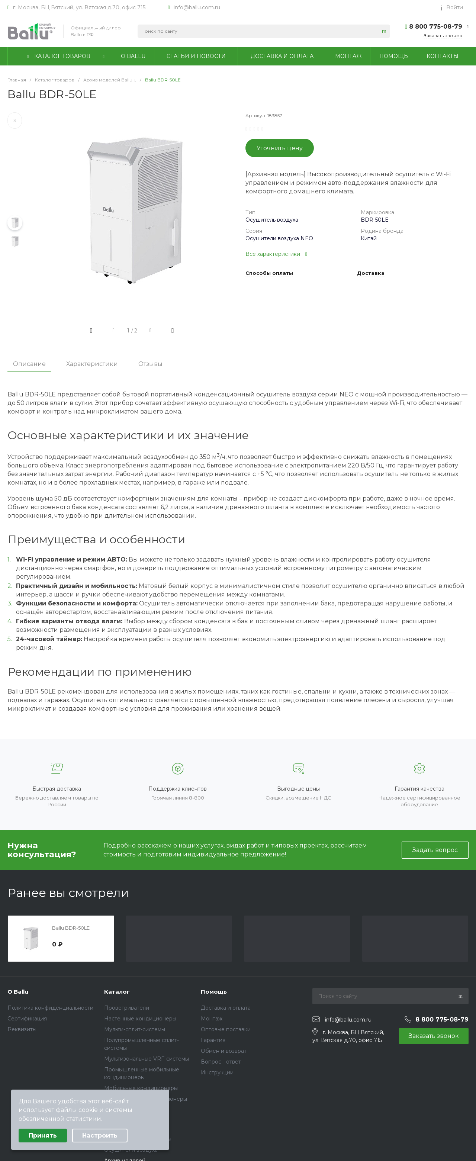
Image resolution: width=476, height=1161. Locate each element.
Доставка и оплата (226, 1007)
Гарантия (213, 1040)
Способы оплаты (269, 273)
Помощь (214, 991)
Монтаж (211, 1018)
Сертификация (27, 1018)
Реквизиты (21, 1029)
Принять (43, 1135)
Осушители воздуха (131, 1149)
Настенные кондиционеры (140, 1018)
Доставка (371, 273)
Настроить (100, 1135)
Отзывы (150, 363)
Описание (29, 363)
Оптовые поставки (226, 1029)
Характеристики (92, 363)
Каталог (117, 991)
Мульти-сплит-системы (134, 1029)
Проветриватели (126, 1007)
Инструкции (217, 1072)
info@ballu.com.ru (197, 7)
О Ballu (17, 991)
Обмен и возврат (224, 1051)
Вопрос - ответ (221, 1061)
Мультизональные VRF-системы (146, 1058)
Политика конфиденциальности (50, 1007)
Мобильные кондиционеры (141, 1088)
